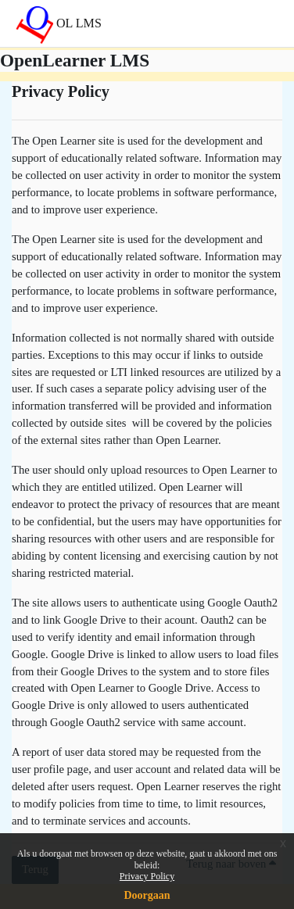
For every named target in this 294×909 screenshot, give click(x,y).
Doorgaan (147, 895)
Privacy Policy (147, 876)
